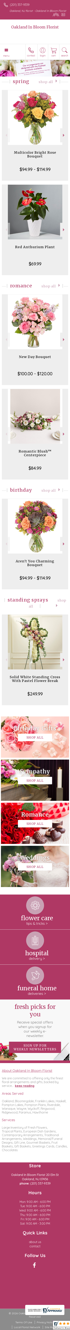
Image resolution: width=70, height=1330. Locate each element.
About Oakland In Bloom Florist (27, 1070)
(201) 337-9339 (19, 5)
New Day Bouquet (35, 357)
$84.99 (35, 468)
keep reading (24, 1086)
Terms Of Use (23, 1322)
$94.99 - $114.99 (35, 169)
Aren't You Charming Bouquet (35, 563)
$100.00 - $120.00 (35, 373)
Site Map (50, 1327)
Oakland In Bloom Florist (35, 27)
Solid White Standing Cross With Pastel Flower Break (35, 679)
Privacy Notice (46, 1322)
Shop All (46, 82)
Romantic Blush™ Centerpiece (35, 453)
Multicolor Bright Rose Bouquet (35, 154)
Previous (6, 135)
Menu (6, 55)
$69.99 (35, 264)
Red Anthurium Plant (35, 247)
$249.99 (35, 694)
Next (64, 135)
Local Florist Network (27, 1327)
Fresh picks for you (35, 1020)
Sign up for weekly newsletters (35, 1047)
